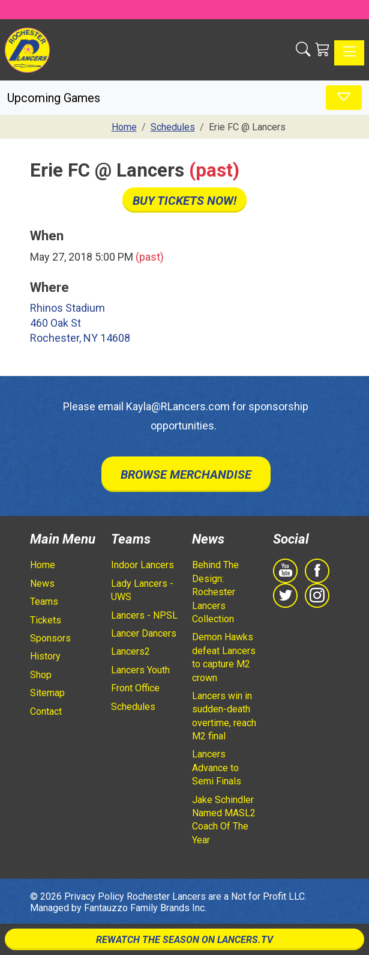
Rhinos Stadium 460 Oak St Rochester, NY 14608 (80, 323)
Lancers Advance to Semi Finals (216, 767)
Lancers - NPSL (144, 615)
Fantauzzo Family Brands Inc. (145, 908)
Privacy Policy (94, 896)
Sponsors (50, 638)
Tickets (45, 620)
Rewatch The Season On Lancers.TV (184, 939)
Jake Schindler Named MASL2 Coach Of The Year (224, 820)
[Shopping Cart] (322, 49)
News (42, 583)
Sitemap (47, 693)
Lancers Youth (140, 670)
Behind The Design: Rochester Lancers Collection (215, 592)
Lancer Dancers (143, 633)
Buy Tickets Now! (184, 200)
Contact (46, 711)
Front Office (135, 688)
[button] (303, 49)
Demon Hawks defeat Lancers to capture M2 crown (224, 657)
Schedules (133, 706)
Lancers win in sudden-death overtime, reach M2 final (224, 716)
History (45, 656)
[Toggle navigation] (349, 52)
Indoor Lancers (142, 565)
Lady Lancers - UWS (142, 590)
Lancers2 (130, 651)
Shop (41, 675)
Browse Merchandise (186, 474)
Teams (44, 601)
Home (42, 565)
